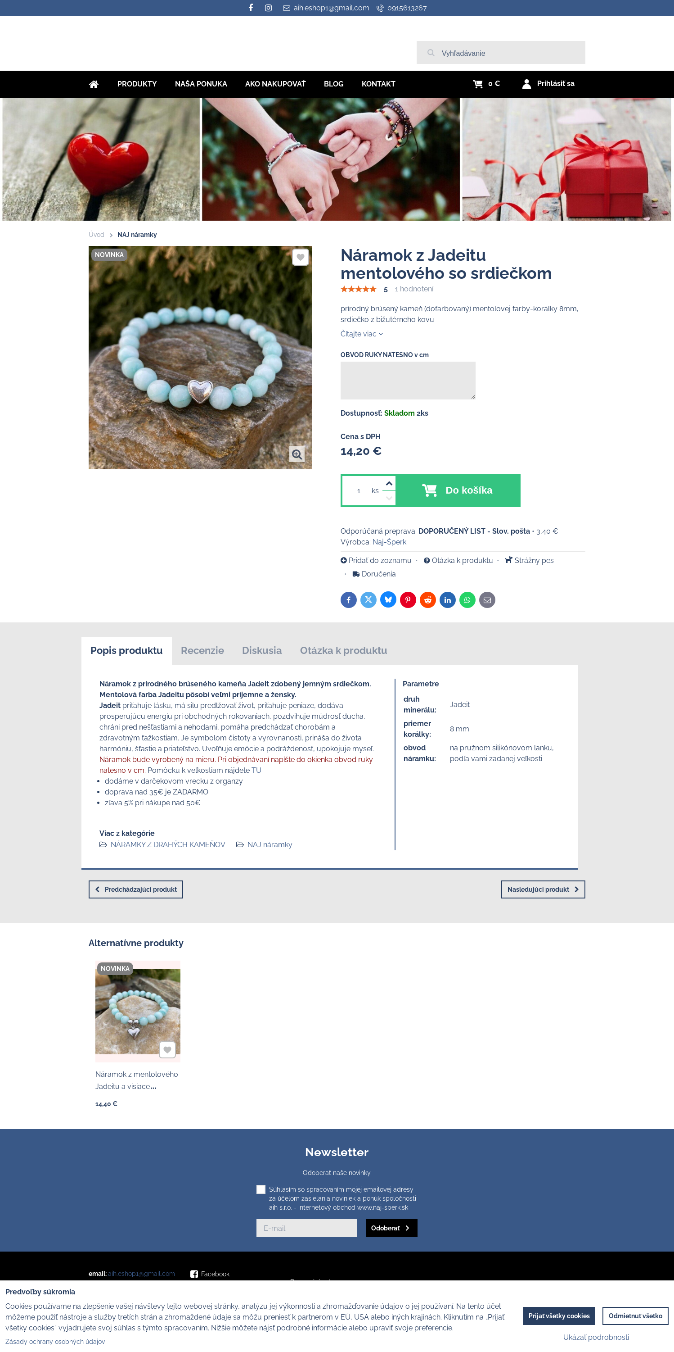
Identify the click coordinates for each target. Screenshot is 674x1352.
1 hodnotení (414, 289)
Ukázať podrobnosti (596, 1337)
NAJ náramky (269, 844)
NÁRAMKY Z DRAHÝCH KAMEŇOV (168, 844)
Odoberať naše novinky (337, 1172)
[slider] (359, 289)
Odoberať (385, 1228)
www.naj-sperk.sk (382, 1207)
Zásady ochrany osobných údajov (55, 1341)
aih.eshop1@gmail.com (141, 1273)
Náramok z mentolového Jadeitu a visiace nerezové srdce (136, 1083)
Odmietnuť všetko (635, 1316)
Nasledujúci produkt (543, 889)
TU (256, 770)
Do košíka (469, 490)
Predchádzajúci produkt (136, 889)
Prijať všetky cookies (559, 1316)
